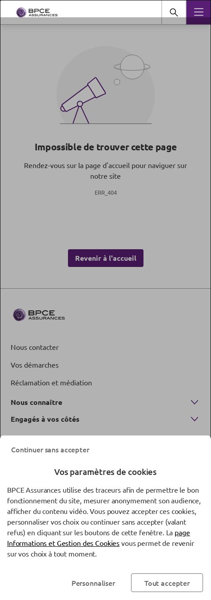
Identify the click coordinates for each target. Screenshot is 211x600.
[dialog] (105, 300)
